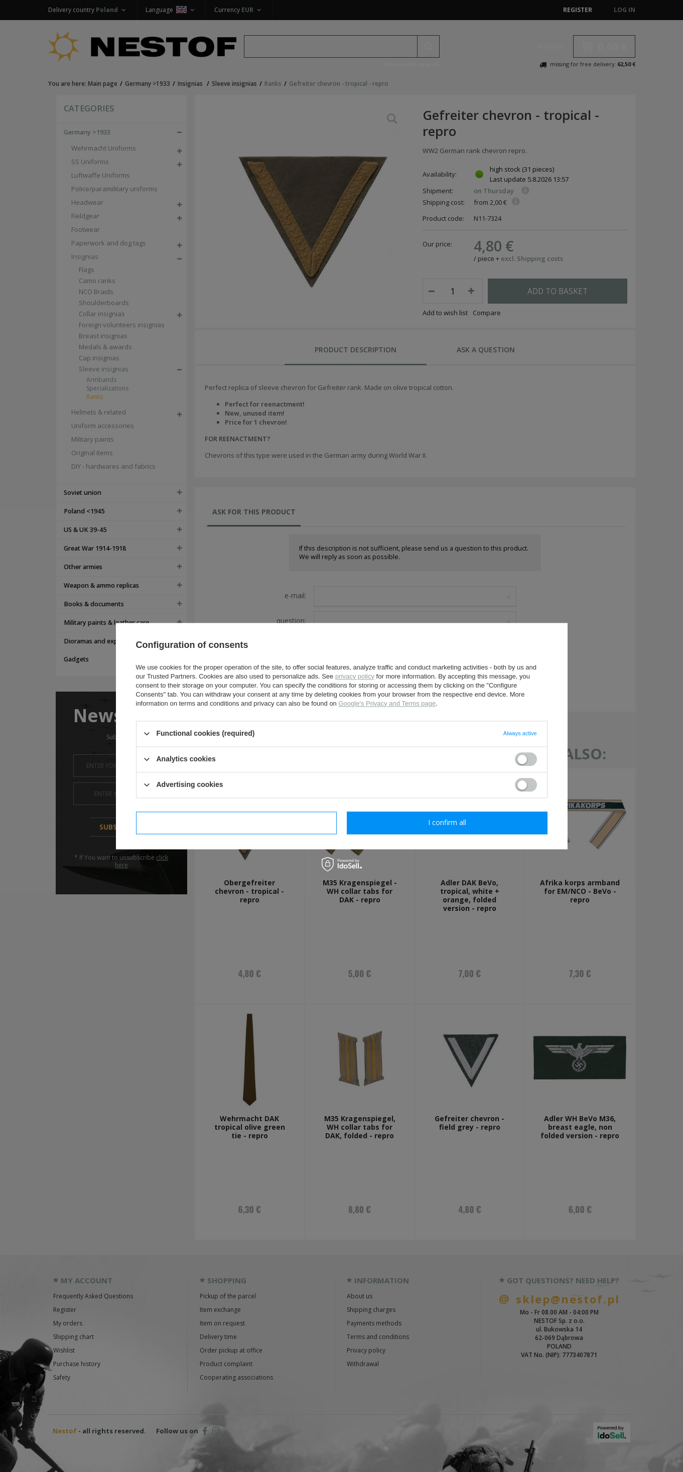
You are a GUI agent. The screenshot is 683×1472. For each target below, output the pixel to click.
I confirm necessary (236, 822)
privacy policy (354, 676)
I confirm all (447, 822)
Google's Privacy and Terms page (387, 703)
